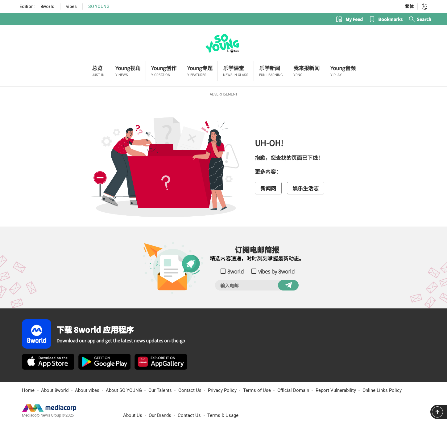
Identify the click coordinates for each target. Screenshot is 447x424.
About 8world (54, 390)
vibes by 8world (276, 271)
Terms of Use (257, 390)
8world (47, 6)
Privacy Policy (222, 390)
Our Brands (160, 415)
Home (28, 390)
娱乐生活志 (305, 188)
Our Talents (160, 390)
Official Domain (293, 390)
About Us (132, 415)
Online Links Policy (382, 390)
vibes (71, 6)
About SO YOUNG (124, 390)
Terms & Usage (222, 415)
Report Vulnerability (336, 390)
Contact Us (189, 390)
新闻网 (268, 188)
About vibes (87, 390)
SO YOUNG (99, 6)
